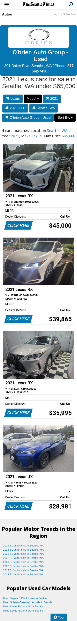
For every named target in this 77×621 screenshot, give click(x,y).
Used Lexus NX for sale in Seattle (23, 610)
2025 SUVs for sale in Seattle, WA (23, 545)
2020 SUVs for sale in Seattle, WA (23, 566)
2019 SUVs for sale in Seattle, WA (23, 570)
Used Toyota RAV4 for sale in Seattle (25, 598)
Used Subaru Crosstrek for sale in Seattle (27, 602)
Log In (56, 14)
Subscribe (69, 14)
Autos (7, 14)
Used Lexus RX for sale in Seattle (23, 606)
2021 (52, 99)
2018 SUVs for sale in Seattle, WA (23, 574)
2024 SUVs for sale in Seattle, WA (23, 549)
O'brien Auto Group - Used (28, 118)
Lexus (13, 99)
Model (33, 99)
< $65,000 (15, 108)
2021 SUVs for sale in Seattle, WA (23, 562)
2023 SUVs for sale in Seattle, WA (23, 553)
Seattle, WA (43, 108)
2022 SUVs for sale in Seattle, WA (23, 557)
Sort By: (64, 118)
